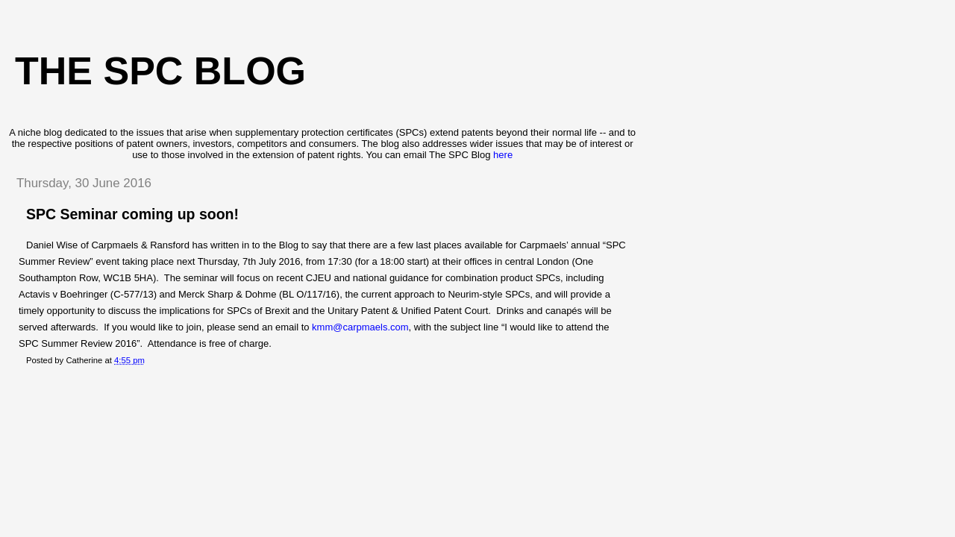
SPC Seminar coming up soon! (132, 214)
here (503, 154)
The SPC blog (160, 70)
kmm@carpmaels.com (360, 327)
